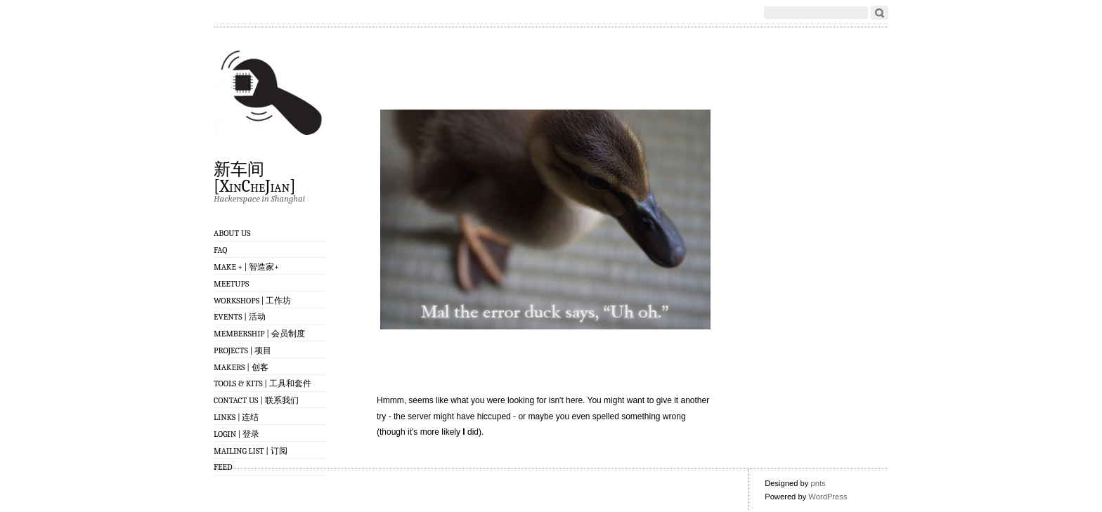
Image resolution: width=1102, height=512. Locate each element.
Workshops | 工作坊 (252, 301)
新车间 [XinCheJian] (255, 177)
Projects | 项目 (242, 350)
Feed (223, 467)
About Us (232, 233)
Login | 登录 (236, 434)
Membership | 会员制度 (259, 334)
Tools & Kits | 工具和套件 (262, 383)
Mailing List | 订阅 (250, 451)
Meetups (231, 284)
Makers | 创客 (241, 367)
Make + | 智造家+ (246, 267)
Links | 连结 (236, 417)
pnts (817, 483)
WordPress (827, 496)
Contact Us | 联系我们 (256, 400)
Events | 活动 (240, 317)
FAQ (220, 250)
